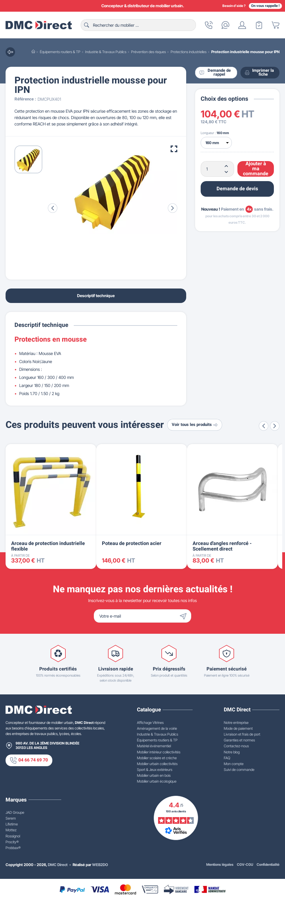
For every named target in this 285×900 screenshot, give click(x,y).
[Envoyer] (184, 616)
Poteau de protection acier (131, 543)
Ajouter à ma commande (255, 169)
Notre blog (232, 752)
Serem (11, 818)
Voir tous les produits (195, 425)
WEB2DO (100, 864)
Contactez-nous (236, 746)
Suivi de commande (239, 769)
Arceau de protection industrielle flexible (48, 546)
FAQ (227, 758)
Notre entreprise (236, 722)
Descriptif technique (96, 295)
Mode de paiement (238, 728)
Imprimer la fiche (259, 73)
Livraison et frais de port (242, 734)
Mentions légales (220, 864)
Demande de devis (237, 189)
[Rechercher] (138, 25)
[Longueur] (216, 143)
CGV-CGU (245, 864)
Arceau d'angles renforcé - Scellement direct (222, 546)
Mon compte (234, 763)
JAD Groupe (15, 812)
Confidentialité (268, 864)
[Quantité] (217, 169)
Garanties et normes (239, 740)
